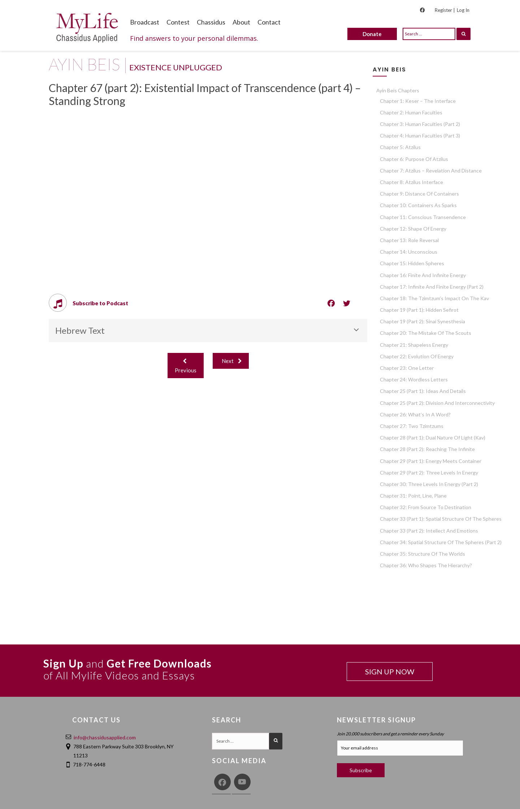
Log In (463, 10)
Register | (444, 10)
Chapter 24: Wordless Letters (414, 379)
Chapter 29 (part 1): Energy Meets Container (430, 461)
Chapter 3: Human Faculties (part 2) (420, 124)
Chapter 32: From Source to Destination (425, 507)
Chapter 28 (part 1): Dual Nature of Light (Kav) (432, 437)
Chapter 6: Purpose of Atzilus (414, 159)
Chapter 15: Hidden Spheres (412, 263)
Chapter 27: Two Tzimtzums (411, 426)
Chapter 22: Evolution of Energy (417, 356)
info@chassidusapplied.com (105, 737)
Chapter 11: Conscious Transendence (423, 217)
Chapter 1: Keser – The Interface (418, 101)
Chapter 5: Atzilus (400, 147)
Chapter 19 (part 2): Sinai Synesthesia (422, 321)
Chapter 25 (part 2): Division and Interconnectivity (437, 403)
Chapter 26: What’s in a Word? (415, 414)
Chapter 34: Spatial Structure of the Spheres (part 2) (441, 542)
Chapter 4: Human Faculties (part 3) (420, 135)
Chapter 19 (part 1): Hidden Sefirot (419, 310)
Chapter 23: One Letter (407, 368)
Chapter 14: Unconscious (408, 252)
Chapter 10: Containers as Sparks (418, 205)
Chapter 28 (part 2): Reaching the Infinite (427, 449)
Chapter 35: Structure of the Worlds (422, 554)
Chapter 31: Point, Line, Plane (413, 496)
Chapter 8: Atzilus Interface (411, 182)
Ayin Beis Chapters (397, 90)
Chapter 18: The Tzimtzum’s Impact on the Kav (434, 298)
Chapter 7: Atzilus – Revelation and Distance (431, 170)
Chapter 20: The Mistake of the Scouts (425, 333)
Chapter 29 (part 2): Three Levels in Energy (429, 472)
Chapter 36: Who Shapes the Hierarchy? (426, 565)
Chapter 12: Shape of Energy (413, 229)
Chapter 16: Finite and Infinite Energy (423, 275)
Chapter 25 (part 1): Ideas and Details (423, 391)
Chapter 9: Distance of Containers (419, 194)
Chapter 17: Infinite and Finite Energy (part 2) (432, 287)
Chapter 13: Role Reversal (409, 240)
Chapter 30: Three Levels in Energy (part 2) (429, 484)
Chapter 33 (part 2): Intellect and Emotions (429, 531)
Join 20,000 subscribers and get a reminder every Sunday (390, 733)
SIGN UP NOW (389, 671)
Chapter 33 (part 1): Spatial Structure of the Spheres (441, 519)
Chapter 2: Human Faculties (411, 112)
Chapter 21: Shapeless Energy (414, 345)
